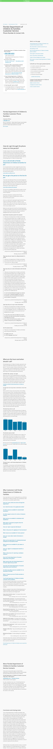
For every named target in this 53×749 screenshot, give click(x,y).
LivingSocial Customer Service (36, 84)
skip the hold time (20, 89)
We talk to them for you (9, 61)
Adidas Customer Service (34, 82)
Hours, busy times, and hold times (36, 55)
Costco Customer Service (35, 86)
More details (5, 126)
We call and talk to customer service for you (38, 46)
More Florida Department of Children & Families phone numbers (39, 51)
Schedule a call (8, 62)
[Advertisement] (15, 101)
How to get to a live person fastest (36, 53)
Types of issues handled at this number (37, 57)
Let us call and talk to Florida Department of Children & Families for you (14, 162)
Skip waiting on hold (19, 61)
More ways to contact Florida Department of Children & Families (40, 60)
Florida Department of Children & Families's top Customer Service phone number (39, 44)
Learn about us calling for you (9, 173)
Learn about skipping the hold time (10, 187)
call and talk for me (15, 442)
